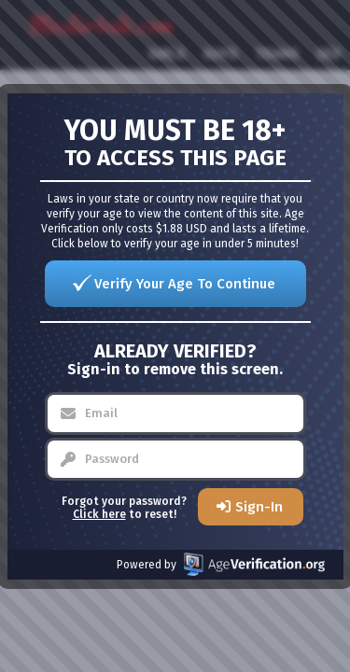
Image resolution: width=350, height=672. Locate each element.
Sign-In (259, 506)
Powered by (221, 564)
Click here (99, 514)
